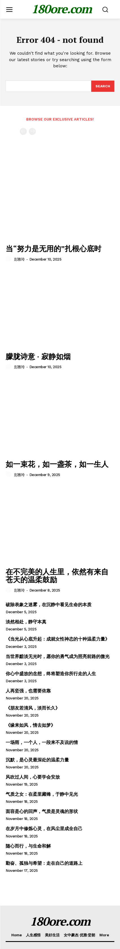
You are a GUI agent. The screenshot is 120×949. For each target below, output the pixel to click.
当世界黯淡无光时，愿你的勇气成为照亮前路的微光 (58, 656)
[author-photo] (9, 259)
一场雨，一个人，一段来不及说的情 (42, 742)
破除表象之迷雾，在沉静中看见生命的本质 (48, 604)
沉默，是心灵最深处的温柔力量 (37, 760)
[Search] (102, 86)
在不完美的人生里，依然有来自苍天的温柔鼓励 (57, 575)
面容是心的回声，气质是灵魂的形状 (42, 811)
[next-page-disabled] (32, 131)
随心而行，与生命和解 (28, 846)
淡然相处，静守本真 (26, 621)
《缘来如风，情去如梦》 (30, 725)
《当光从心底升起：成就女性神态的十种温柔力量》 (58, 639)
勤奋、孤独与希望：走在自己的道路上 (44, 863)
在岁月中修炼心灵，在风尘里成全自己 (44, 828)
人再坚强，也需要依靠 (28, 691)
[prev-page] (23, 131)
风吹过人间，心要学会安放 (33, 777)
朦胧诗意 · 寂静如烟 (38, 356)
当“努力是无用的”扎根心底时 (53, 248)
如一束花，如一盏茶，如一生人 (57, 464)
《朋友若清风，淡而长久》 (33, 708)
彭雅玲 (19, 259)
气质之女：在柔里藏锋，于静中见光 (42, 794)
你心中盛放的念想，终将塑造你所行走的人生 (51, 673)
